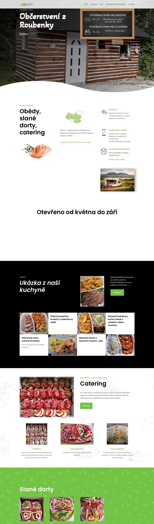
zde (120, 134)
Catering (94, 4)
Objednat (117, 292)
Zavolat (86, 406)
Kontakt (132, 4)
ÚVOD (86, 4)
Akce (101, 4)
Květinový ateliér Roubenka (116, 4)
